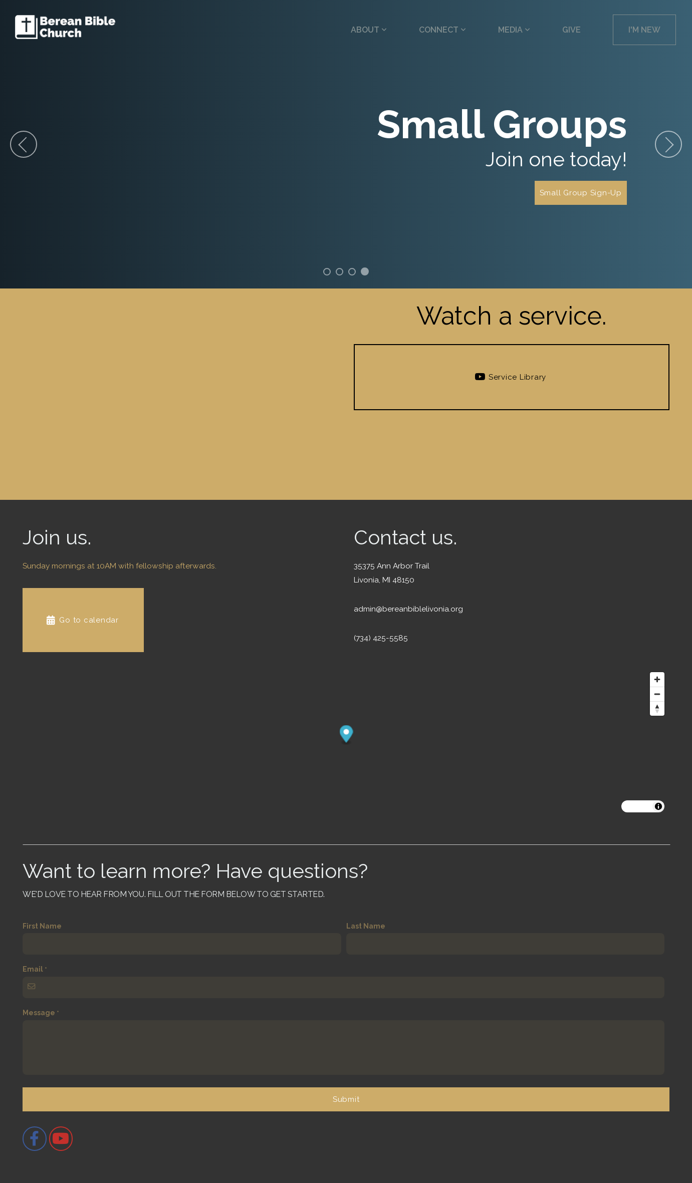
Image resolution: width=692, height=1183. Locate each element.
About (369, 30)
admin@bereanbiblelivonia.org (408, 609)
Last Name (365, 926)
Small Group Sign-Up (581, 192)
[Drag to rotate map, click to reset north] (657, 708)
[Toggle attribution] (658, 806)
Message (39, 1013)
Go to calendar (82, 620)
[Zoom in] (657, 679)
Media (514, 30)
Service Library (510, 377)
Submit (346, 1099)
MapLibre (637, 806)
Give (571, 30)
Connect (442, 30)
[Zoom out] (657, 694)
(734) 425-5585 (381, 638)
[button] (346, 735)
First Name (42, 926)
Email (33, 969)
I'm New (644, 30)
